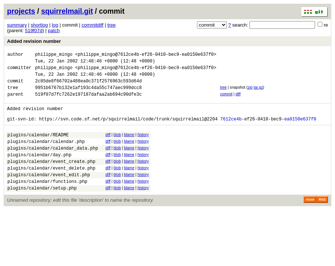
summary (17, 25)
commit (226, 101)
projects (21, 11)
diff (238, 101)
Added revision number (34, 41)
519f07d (33, 30)
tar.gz (258, 93)
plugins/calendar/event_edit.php (48, 193)
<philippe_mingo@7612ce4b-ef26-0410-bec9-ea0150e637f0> (146, 55)
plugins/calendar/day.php (39, 170)
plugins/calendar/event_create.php (51, 178)
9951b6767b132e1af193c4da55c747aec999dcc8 (88, 94)
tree (111, 25)
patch (54, 30)
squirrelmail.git (67, 11)
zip (250, 93)
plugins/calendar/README (38, 147)
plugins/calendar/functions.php (47, 201)
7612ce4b (231, 130)
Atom (310, 220)
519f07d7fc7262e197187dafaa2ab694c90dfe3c (88, 102)
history (142, 146)
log (55, 25)
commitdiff (92, 25)
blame (129, 146)
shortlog (39, 25)
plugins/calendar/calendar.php (46, 154)
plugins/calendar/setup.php (42, 209)
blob (117, 146)
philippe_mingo (54, 55)
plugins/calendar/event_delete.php (51, 186)
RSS (322, 220)
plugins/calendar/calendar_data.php (52, 162)
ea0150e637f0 (300, 130)
